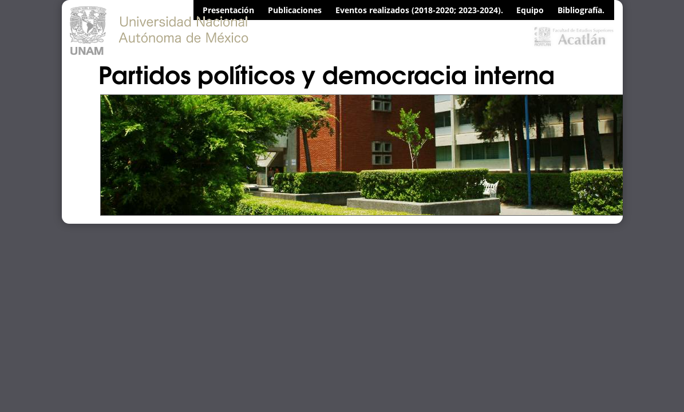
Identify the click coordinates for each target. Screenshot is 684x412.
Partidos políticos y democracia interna (326, 73)
